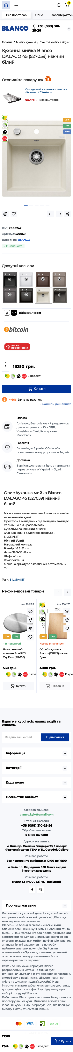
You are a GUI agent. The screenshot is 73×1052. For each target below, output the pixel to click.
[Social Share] (67, 214)
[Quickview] (30, 611)
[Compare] (5, 214)
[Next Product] (59, 214)
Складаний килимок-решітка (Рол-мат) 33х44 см (46, 91)
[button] (58, 592)
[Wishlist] (14, 214)
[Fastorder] (30, 620)
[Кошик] (67, 5)
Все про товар (16, 15)
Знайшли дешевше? (55, 404)
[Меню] (16, 5)
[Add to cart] (18, 686)
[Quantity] (5, 366)
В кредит (22, 376)
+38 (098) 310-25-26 (46, 28)
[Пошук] (59, 5)
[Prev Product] (50, 214)
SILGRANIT (17, 579)
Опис (39, 15)
